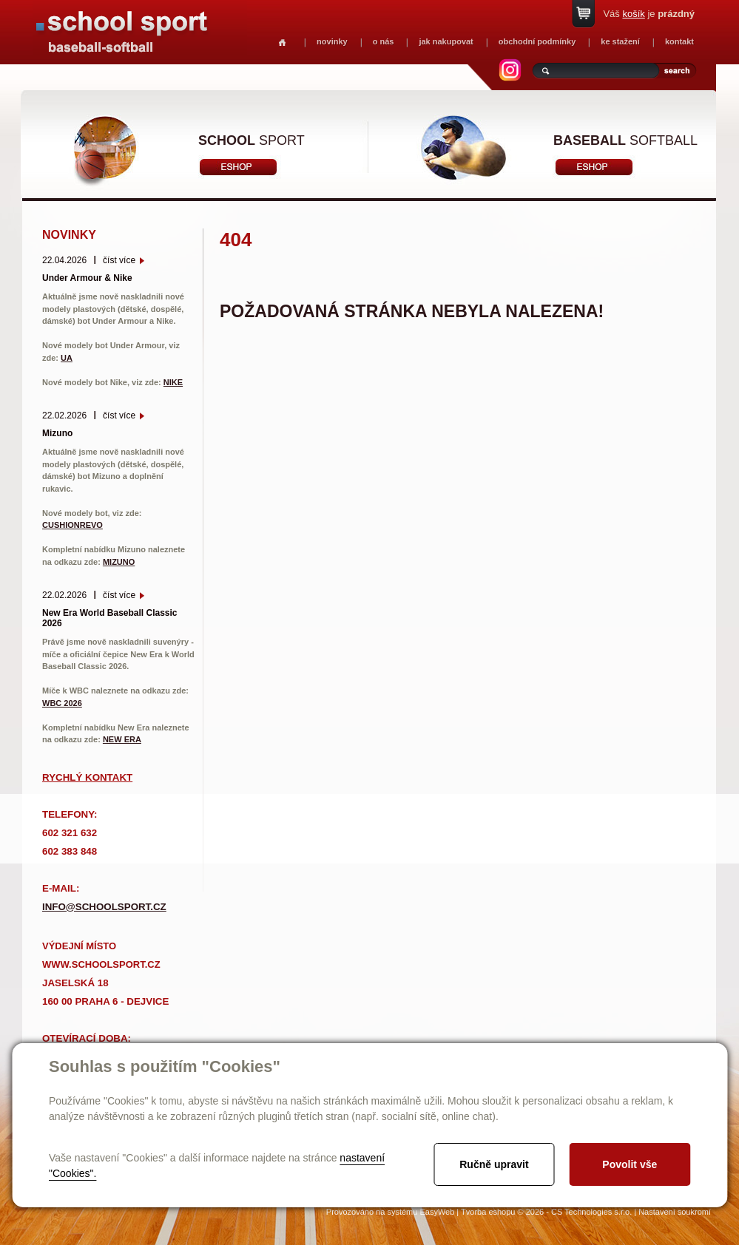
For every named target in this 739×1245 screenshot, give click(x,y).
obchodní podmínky (537, 41)
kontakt (679, 41)
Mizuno (57, 433)
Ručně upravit (493, 1164)
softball (625, 140)
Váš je (649, 13)
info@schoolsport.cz (104, 906)
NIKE (173, 382)
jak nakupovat (446, 41)
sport (251, 140)
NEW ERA (122, 739)
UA (66, 357)
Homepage (282, 42)
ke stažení (620, 41)
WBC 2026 (62, 703)
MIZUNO (119, 561)
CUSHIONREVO (72, 524)
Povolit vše (629, 1164)
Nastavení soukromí (674, 1211)
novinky (332, 41)
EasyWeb (436, 1211)
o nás (383, 41)
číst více (119, 260)
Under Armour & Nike (87, 278)
